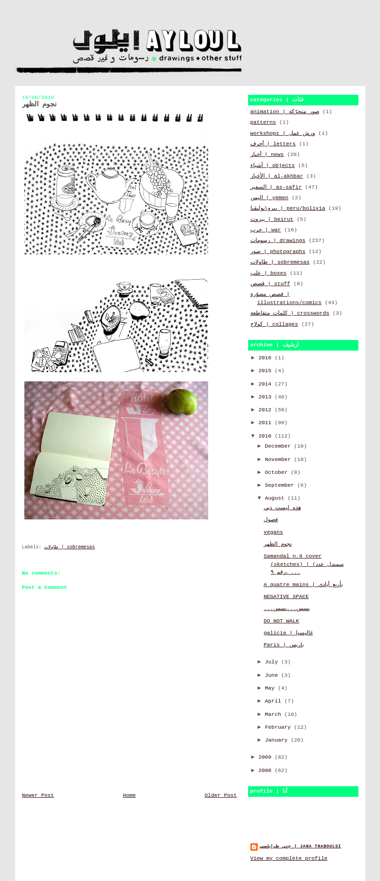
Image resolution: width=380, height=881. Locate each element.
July (273, 662)
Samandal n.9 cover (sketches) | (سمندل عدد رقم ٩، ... (304, 564)
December (279, 446)
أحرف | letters (273, 144)
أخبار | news (267, 154)
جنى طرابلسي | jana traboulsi (300, 846)
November (279, 459)
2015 (267, 371)
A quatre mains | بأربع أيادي (303, 585)
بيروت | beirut (272, 219)
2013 (267, 397)
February (279, 727)
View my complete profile (289, 858)
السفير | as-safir (276, 187)
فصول (271, 520)
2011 (267, 423)
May (271, 688)
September (281, 485)
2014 (267, 384)
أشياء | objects (272, 165)
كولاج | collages (274, 324)
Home (129, 795)
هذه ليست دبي (282, 508)
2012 (267, 410)
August (276, 498)
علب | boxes (268, 273)
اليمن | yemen (269, 198)
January (278, 740)
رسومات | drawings (278, 240)
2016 (267, 358)
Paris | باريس (284, 645)
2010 (267, 436)
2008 (267, 770)
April (274, 701)
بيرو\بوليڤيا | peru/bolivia (287, 208)
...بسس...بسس (287, 608)
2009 (267, 757)
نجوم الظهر (278, 544)
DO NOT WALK (281, 621)
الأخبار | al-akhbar (276, 176)
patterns (263, 122)
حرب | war (265, 230)
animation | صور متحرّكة (284, 112)
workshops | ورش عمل (282, 133)
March (274, 714)
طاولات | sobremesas (69, 547)
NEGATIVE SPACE (286, 596)
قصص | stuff (270, 284)
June (273, 675)
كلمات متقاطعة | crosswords (289, 313)
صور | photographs (278, 251)
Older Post (220, 795)
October (278, 472)
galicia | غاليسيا (288, 633)
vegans (273, 532)
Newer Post (38, 795)
